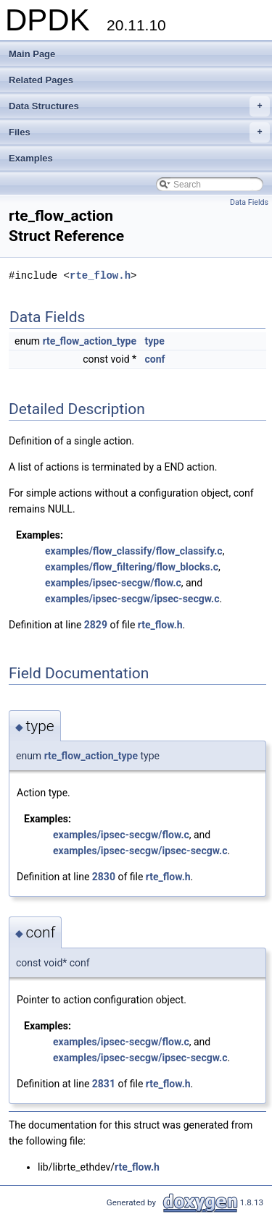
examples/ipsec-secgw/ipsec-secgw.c (132, 598)
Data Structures (139, 106)
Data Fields (249, 202)
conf (155, 359)
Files (139, 132)
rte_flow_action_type (89, 341)
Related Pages (41, 80)
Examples (31, 158)
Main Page (32, 54)
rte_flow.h (100, 275)
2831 (103, 1083)
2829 (95, 625)
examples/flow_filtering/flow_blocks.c (131, 567)
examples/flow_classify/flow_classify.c (134, 551)
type (155, 341)
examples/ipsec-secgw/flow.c (113, 583)
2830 (103, 876)
